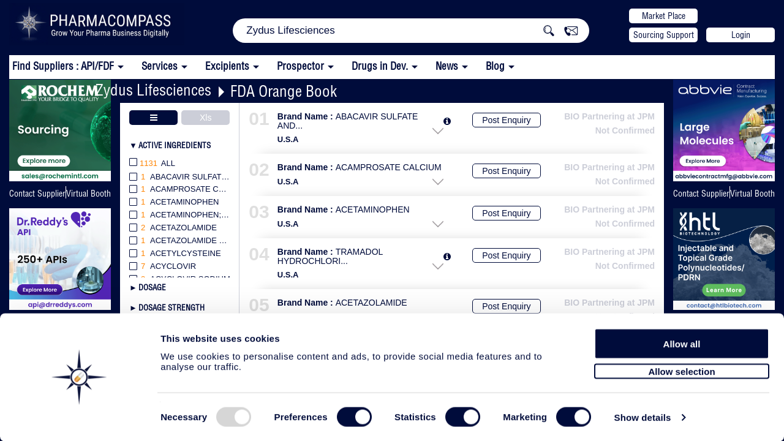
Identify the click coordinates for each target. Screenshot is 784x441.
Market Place (663, 15)
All (152, 164)
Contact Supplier (37, 193)
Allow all (682, 338)
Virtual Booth (88, 193)
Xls (205, 118)
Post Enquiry (506, 120)
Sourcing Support (663, 34)
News (446, 65)
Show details (642, 417)
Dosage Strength (171, 307)
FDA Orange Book (283, 90)
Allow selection (681, 366)
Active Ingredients (174, 145)
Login (740, 34)
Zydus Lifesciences (153, 89)
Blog (495, 65)
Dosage (152, 287)
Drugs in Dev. (380, 65)
